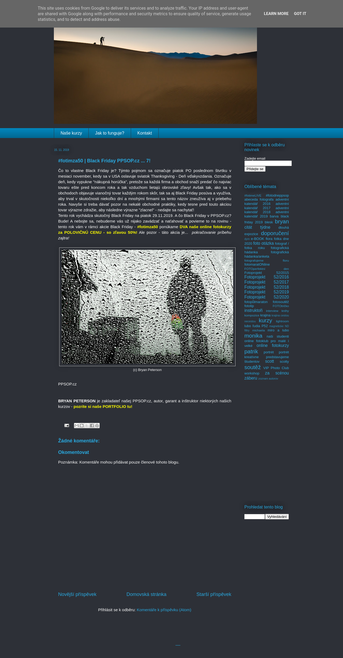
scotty (284, 361)
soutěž (252, 367)
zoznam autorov (268, 378)
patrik (251, 351)
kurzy (265, 320)
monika (253, 335)
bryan (282, 221)
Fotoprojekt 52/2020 (266, 297)
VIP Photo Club (276, 368)
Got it (300, 13)
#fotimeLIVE (253, 195)
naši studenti (278, 336)
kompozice (251, 315)
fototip (249, 306)
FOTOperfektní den (266, 268)
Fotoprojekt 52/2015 (266, 273)
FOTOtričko (281, 306)
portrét (269, 352)
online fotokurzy (272, 345)
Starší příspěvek (213, 594)
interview (272, 310)
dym (247, 239)
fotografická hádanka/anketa (266, 254)
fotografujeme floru (266, 260)
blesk (269, 222)
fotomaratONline (257, 264)
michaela (258, 330)
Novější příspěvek (77, 594)
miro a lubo (278, 330)
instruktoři (253, 310)
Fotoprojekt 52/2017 (266, 282)
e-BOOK (257, 239)
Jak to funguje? (109, 133)
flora (269, 239)
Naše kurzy (71, 133)
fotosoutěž (281, 302)
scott (269, 361)
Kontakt (144, 133)
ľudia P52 (260, 326)
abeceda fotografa (259, 199)
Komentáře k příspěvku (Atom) (164, 609)
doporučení (275, 233)
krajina (265, 315)
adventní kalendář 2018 (266, 210)
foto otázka (263, 243)
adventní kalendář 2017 (266, 206)
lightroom (282, 321)
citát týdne (257, 227)
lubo (247, 326)
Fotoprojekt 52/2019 (266, 292)
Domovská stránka (146, 594)
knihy (285, 310)
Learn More (276, 13)
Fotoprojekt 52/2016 (266, 277)
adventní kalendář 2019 (266, 214)
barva (274, 216)
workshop (251, 373)
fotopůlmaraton (256, 302)
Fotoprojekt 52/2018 (266, 287)
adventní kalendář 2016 (266, 201)
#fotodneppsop (277, 195)
